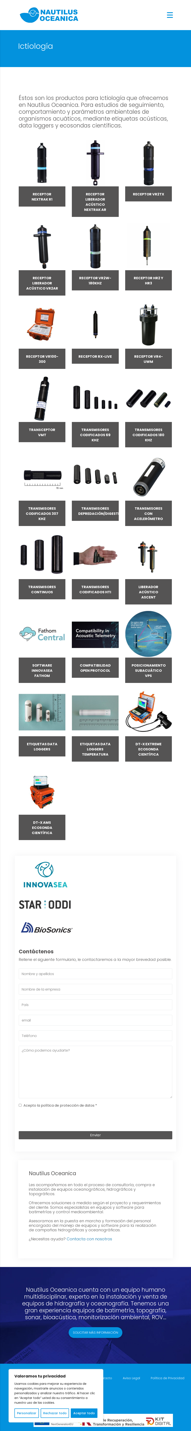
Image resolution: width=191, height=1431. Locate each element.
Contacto (104, 1378)
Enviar (95, 1135)
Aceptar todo (84, 1413)
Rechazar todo (55, 1413)
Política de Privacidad (167, 1378)
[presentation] (95, 1120)
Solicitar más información (95, 1332)
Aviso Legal (131, 1378)
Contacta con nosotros (89, 1239)
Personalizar (26, 1413)
